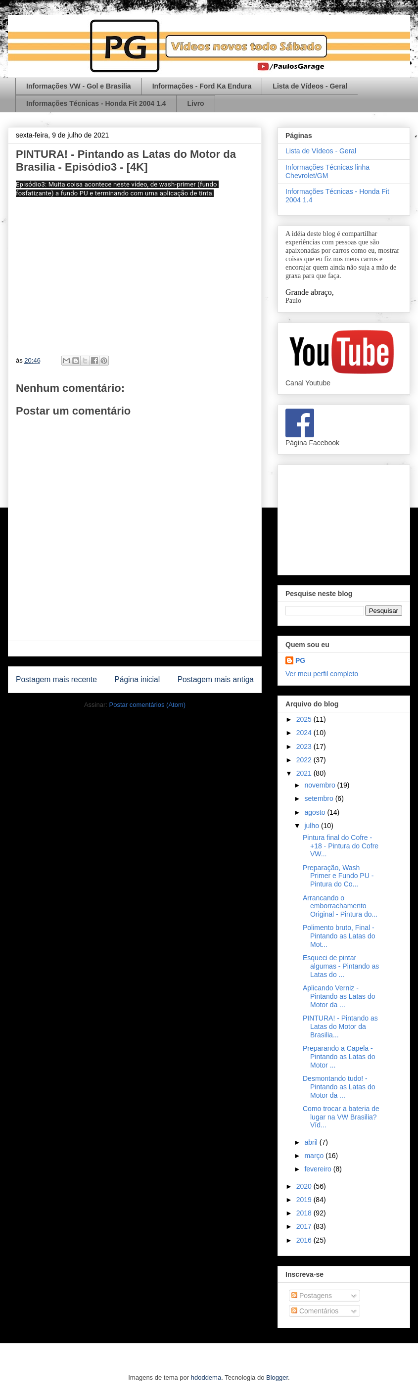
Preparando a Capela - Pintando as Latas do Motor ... (339, 1056)
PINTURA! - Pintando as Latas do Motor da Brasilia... (340, 1026)
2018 (305, 1213)
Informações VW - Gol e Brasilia (78, 86)
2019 (305, 1200)
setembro (319, 798)
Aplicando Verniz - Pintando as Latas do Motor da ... (339, 996)
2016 (305, 1240)
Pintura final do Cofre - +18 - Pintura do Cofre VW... (340, 846)
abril (311, 1142)
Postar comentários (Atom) (147, 704)
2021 (305, 773)
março (314, 1156)
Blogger (277, 1377)
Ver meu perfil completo (321, 674)
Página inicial (137, 679)
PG (300, 660)
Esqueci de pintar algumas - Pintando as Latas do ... (341, 966)
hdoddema (206, 1377)
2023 (305, 746)
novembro (320, 785)
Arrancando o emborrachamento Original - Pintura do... (340, 906)
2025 (305, 719)
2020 (305, 1186)
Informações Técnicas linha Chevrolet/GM (327, 171)
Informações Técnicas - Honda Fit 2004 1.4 (96, 103)
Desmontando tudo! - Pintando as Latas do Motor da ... (339, 1086)
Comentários (314, 1311)
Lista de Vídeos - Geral (310, 86)
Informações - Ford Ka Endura (202, 86)
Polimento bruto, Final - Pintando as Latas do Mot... (339, 936)
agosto (315, 812)
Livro (195, 103)
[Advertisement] (343, 517)
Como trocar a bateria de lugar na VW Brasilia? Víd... (341, 1117)
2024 (305, 733)
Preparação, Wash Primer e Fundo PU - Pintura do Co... (338, 876)
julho (312, 826)
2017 (305, 1226)
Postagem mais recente (56, 679)
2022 (305, 760)
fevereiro (318, 1169)
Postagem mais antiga (216, 679)
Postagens (311, 1296)
